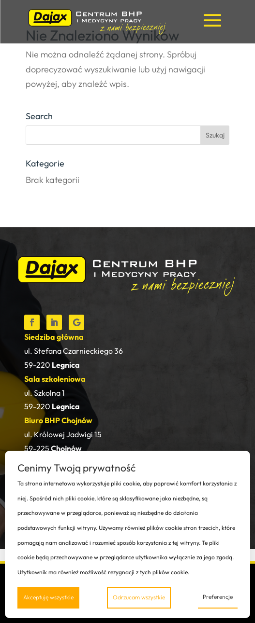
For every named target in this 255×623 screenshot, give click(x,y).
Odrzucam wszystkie (139, 597)
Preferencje (218, 596)
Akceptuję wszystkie (48, 597)
